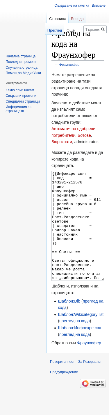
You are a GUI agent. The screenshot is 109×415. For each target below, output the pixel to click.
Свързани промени (21, 96)
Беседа (77, 19)
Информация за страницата (18, 109)
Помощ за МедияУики (23, 73)
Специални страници (23, 101)
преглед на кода (74, 342)
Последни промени (21, 62)
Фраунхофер (69, 64)
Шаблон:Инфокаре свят (80, 349)
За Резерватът (90, 383)
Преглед (49, 30)
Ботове (84, 135)
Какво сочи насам (20, 90)
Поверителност (62, 383)
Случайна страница (21, 67)
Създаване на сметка (71, 5)
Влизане (99, 5)
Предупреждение (64, 394)
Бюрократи (61, 141)
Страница (57, 19)
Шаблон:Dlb (69, 323)
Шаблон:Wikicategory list (80, 336)
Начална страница (20, 56)
